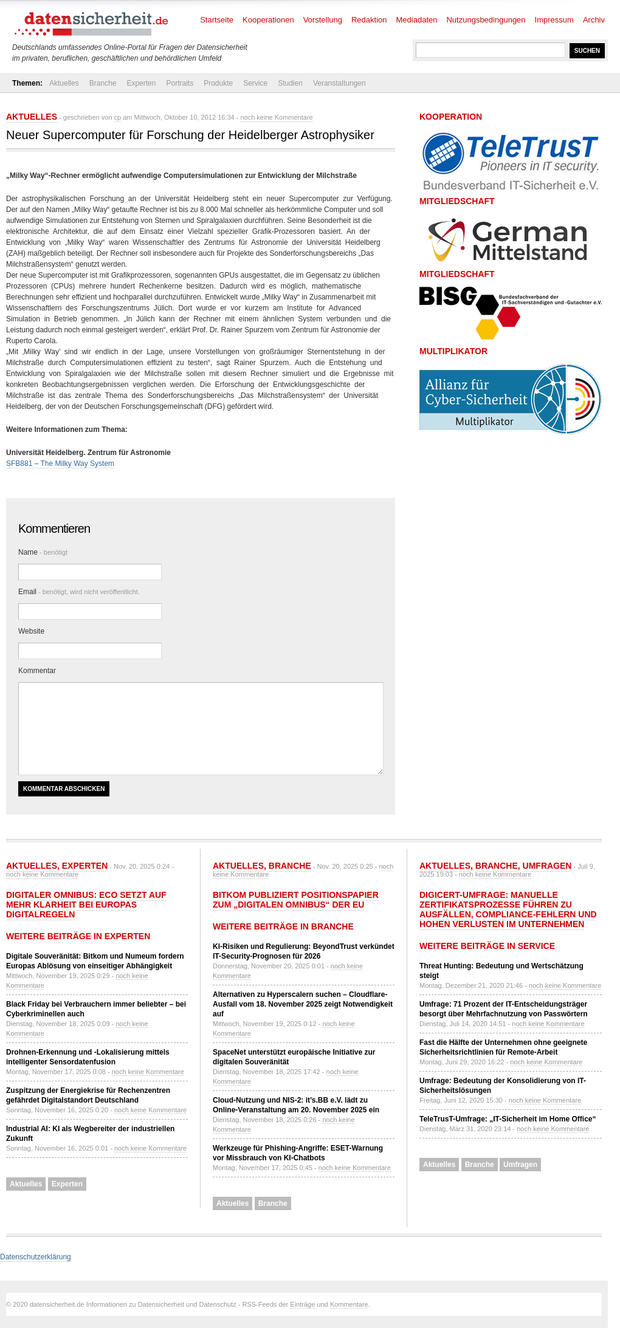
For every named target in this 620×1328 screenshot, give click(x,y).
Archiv (594, 19)
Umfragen (547, 866)
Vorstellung (322, 19)
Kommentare (349, 1304)
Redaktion (369, 19)
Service (255, 83)
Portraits (179, 83)
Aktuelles (64, 83)
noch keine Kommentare (276, 117)
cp (118, 117)
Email (79, 591)
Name (42, 552)
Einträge (302, 1304)
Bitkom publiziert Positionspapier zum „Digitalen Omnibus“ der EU (296, 899)
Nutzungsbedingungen (485, 19)
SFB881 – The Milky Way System (60, 463)
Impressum (554, 19)
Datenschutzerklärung (35, 1257)
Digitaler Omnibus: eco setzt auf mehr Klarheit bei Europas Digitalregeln (86, 904)
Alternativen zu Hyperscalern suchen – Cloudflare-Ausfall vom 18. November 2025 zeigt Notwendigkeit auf (303, 1004)
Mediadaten (417, 19)
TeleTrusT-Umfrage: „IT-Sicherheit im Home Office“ (507, 1119)
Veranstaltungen (339, 83)
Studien (290, 83)
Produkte (218, 83)
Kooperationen (268, 19)
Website (31, 631)
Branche (103, 83)
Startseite (216, 19)
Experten (141, 83)
